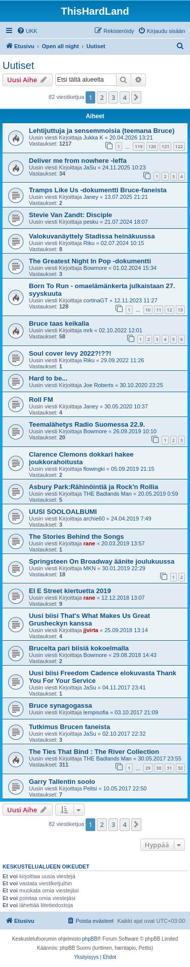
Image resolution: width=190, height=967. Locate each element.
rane (89, 543)
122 (179, 146)
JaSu (90, 167)
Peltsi (90, 788)
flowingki (94, 469)
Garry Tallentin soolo (62, 781)
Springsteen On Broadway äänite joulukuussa (101, 561)
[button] (136, 97)
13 (180, 309)
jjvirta (91, 630)
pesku (91, 222)
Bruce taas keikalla (59, 323)
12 (169, 309)
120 (152, 146)
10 (147, 309)
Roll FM (41, 399)
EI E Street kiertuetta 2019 (70, 591)
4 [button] (124, 97)
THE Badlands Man (108, 494)
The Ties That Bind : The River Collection (94, 751)
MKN (90, 568)
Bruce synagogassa (60, 705)
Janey (91, 197)
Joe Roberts (98, 385)
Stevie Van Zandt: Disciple (70, 215)
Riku (89, 243)
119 (138, 146)
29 (147, 768)
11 (158, 309)
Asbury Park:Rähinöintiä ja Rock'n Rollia (93, 487)
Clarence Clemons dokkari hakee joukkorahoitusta (81, 458)
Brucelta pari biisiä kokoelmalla (79, 648)
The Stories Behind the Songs (76, 536)
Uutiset (18, 65)
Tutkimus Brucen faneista (69, 727)
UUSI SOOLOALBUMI (63, 511)
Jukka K (93, 137)
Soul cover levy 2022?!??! (70, 353)
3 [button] (113, 97)
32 (180, 768)
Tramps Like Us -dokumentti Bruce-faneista (98, 190)
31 (169, 768)
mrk (88, 330)
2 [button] (101, 97)
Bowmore (95, 268)
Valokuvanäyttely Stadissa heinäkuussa (92, 236)
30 (158, 768)
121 (165, 146)
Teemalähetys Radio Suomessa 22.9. (87, 424)
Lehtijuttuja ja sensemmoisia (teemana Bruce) (101, 130)
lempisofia (96, 712)
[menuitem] (27, 31)
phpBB (89, 939)
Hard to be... (48, 378)
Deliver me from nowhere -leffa (78, 160)
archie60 (94, 518)
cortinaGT (96, 300)
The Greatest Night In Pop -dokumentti (90, 261)
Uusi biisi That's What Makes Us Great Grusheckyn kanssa (89, 619)
